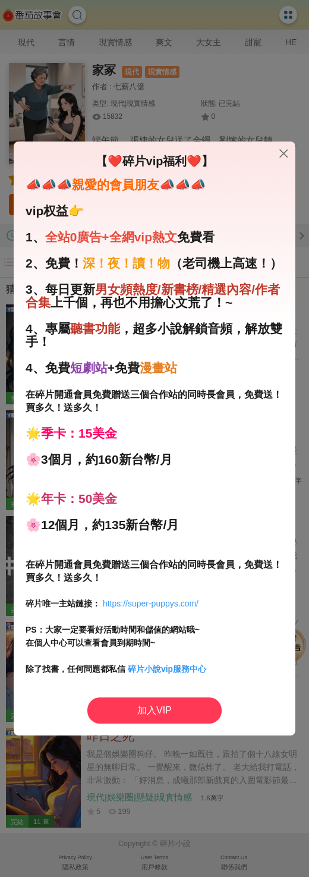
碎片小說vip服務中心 (167, 669)
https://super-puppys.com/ (150, 603)
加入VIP (154, 710)
